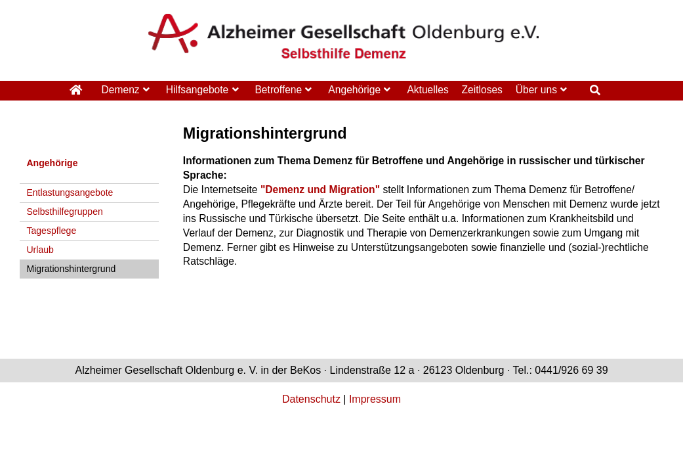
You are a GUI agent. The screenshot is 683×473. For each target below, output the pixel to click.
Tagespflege (51, 230)
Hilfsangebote (197, 89)
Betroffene (278, 89)
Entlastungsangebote (69, 192)
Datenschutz (311, 399)
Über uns (536, 89)
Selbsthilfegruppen (64, 211)
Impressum (375, 399)
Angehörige (354, 89)
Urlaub (39, 249)
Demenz (121, 89)
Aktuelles (427, 89)
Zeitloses (481, 89)
